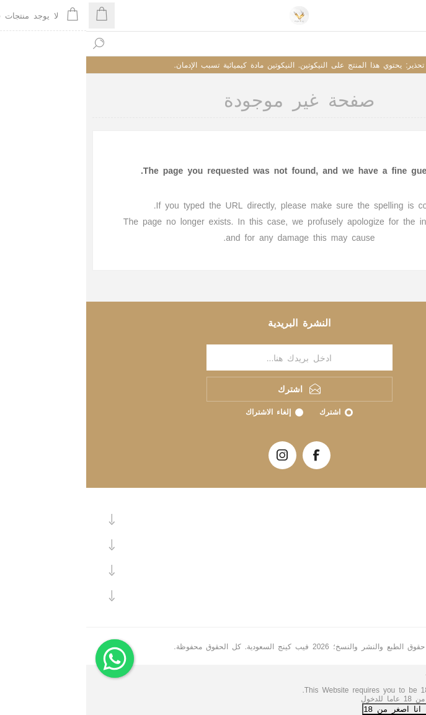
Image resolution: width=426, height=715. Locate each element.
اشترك (243, 411)
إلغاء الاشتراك (182, 411)
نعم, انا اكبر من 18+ (386, 708)
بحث (12, 43)
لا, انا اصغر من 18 (311, 708)
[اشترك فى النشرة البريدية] (213, 357)
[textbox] (225, 43)
